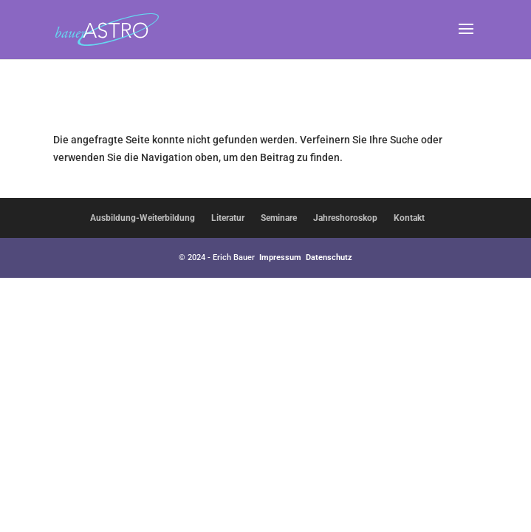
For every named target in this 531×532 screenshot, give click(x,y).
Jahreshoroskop (345, 218)
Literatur (227, 218)
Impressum (280, 257)
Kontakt (409, 218)
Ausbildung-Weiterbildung (142, 218)
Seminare (279, 218)
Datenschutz (329, 257)
